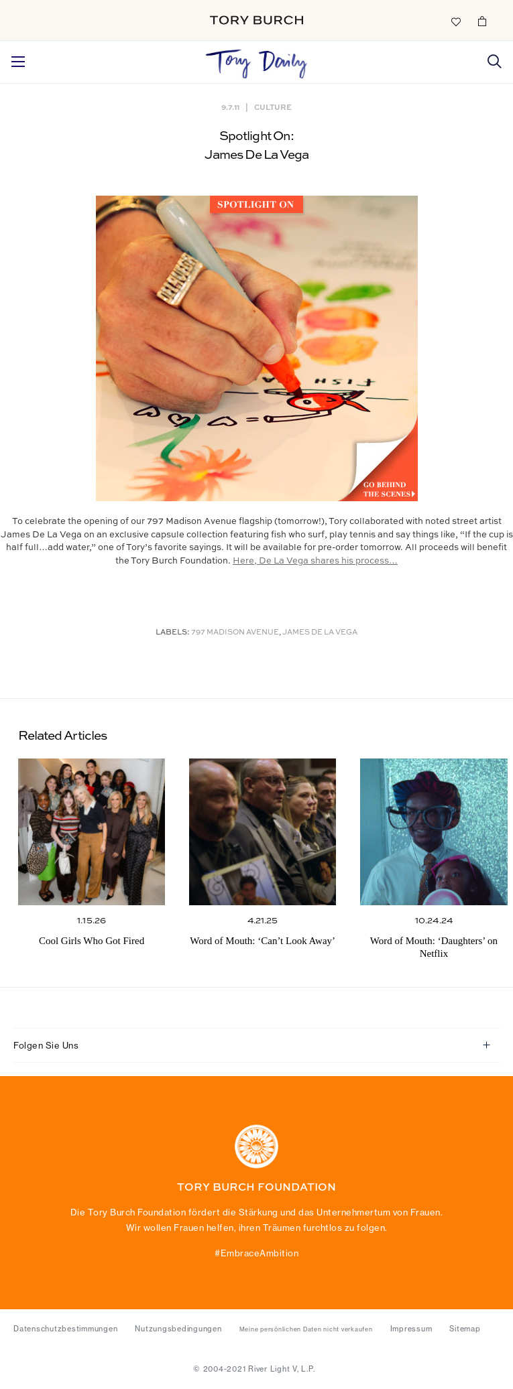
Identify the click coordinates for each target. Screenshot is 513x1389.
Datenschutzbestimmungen (65, 1328)
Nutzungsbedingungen (178, 1328)
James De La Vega (319, 633)
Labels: (173, 633)
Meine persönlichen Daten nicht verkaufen (306, 1329)
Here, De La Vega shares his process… (315, 561)
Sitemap (464, 1328)
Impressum (411, 1328)
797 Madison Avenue (235, 633)
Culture (273, 107)
